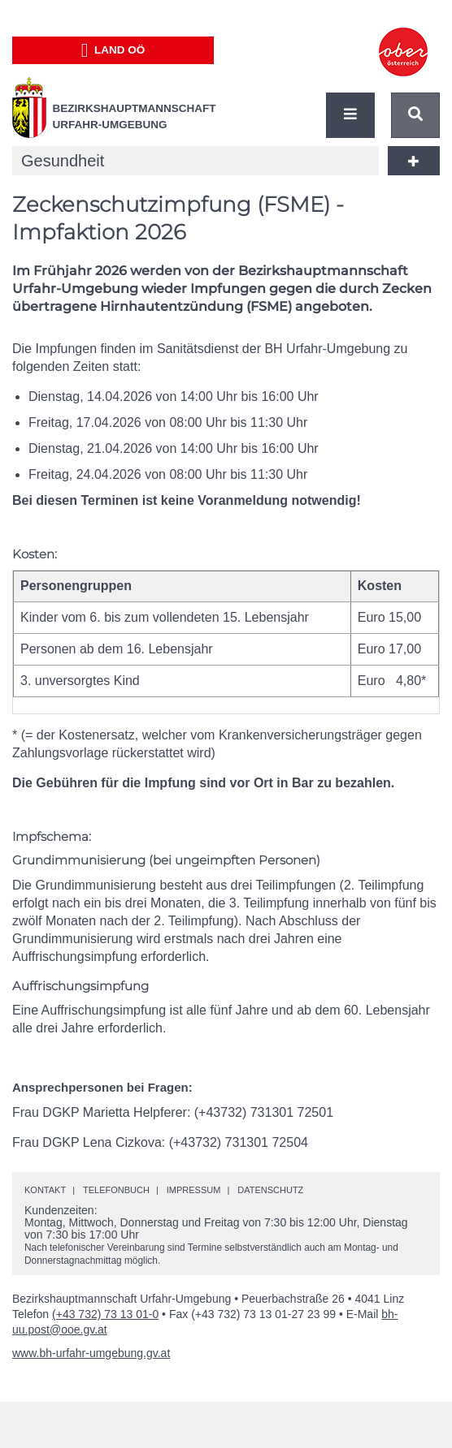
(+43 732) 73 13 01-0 (105, 1314)
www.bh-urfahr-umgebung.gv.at (91, 1353)
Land (113, 50)
